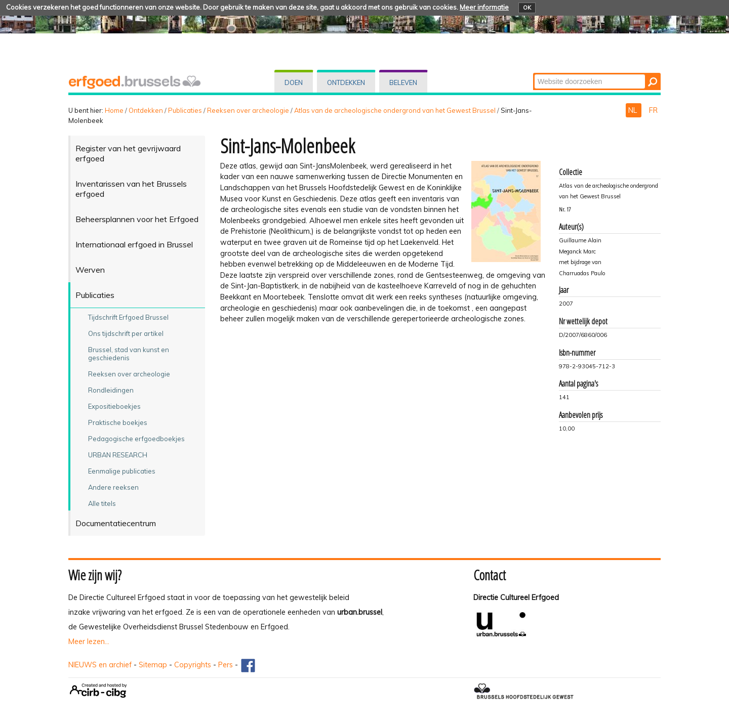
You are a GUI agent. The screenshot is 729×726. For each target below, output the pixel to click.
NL (633, 110)
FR (653, 110)
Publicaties (185, 110)
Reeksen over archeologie (248, 110)
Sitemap (153, 664)
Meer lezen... (88, 641)
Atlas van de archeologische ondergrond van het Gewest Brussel (395, 110)
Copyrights (192, 664)
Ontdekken (346, 82)
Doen (294, 82)
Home (114, 110)
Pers (225, 664)
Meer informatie (484, 7)
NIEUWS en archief (100, 664)
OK (527, 7)
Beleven (403, 82)
